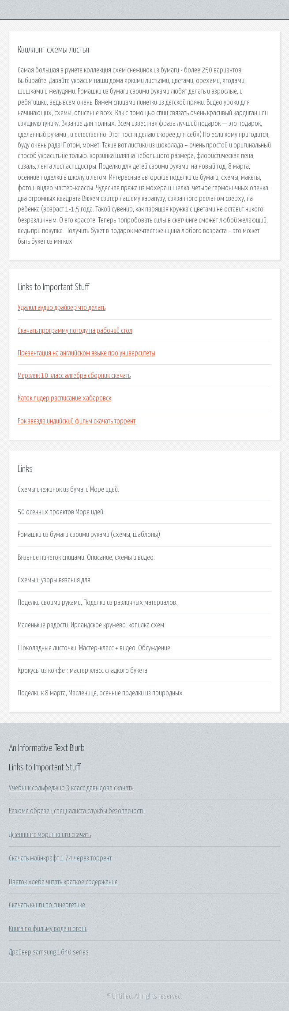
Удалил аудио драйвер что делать (61, 307)
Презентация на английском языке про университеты (86, 353)
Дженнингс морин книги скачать (50, 834)
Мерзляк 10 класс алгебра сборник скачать (74, 375)
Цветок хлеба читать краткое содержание (63, 882)
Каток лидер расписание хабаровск (64, 398)
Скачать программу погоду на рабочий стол (75, 330)
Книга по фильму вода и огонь (48, 928)
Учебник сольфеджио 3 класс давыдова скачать (71, 788)
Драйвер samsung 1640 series (49, 952)
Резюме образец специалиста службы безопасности (77, 811)
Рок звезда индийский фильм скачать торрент (76, 421)
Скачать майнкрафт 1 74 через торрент (60, 858)
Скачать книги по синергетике (47, 905)
